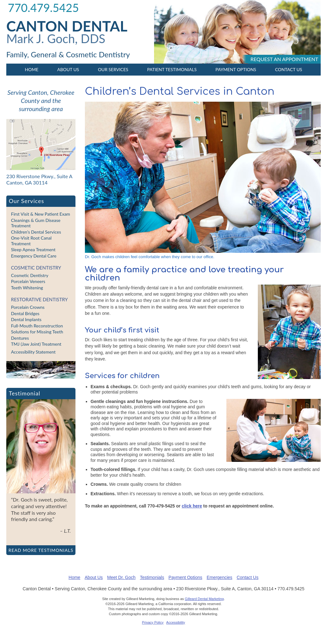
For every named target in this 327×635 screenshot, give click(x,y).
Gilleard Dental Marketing (204, 599)
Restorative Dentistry (39, 299)
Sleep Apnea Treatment (33, 249)
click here (192, 505)
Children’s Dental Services (36, 232)
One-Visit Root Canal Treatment (31, 240)
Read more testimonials (40, 550)
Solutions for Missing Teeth (37, 331)
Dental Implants (26, 319)
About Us (68, 69)
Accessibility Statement (33, 351)
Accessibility (175, 622)
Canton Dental (66, 26)
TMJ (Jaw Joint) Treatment (36, 344)
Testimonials (152, 577)
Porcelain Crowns (28, 307)
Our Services (113, 69)
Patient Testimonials (172, 69)
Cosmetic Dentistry (36, 267)
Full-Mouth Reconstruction (37, 325)
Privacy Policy (153, 622)
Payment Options (235, 69)
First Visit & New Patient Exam (40, 214)
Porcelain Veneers (28, 281)
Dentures (20, 338)
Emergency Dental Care (33, 255)
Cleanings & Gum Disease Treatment (35, 223)
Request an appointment (284, 59)
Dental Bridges (25, 313)
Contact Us (288, 69)
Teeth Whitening (27, 287)
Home (31, 69)
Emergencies (219, 577)
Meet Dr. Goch (121, 577)
